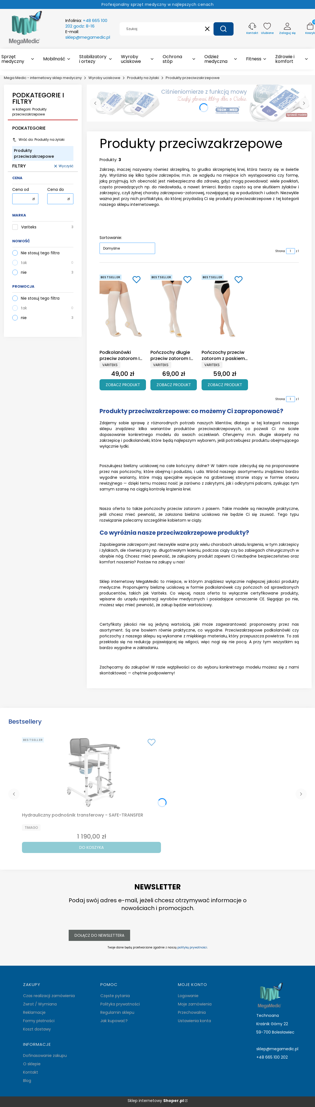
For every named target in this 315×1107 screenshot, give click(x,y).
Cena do (55, 189)
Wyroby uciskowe (104, 77)
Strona (280, 251)
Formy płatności (38, 1021)
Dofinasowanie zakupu (45, 1055)
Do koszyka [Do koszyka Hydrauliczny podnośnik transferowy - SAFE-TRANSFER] (91, 847)
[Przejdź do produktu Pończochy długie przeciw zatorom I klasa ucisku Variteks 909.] (173, 309)
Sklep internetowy (156, 1100)
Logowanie (188, 995)
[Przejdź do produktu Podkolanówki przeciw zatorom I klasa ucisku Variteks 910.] (123, 309)
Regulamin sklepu (117, 1012)
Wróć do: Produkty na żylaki (38, 139)
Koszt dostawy (37, 1029)
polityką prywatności (192, 947)
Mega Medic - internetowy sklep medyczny (43, 77)
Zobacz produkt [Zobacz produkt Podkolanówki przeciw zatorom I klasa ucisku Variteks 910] (123, 384)
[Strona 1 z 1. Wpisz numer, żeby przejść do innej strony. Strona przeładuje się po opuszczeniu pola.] (290, 251)
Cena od (20, 189)
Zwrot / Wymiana (40, 1004)
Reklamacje (34, 1012)
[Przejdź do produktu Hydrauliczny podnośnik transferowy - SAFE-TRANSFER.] (91, 772)
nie (24, 272)
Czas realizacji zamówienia (49, 995)
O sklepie (32, 1064)
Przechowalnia (192, 1012)
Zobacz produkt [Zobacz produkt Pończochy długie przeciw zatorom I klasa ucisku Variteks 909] (174, 384)
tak (24, 262)
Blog (27, 1080)
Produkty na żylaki (143, 77)
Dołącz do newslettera (99, 935)
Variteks (28, 227)
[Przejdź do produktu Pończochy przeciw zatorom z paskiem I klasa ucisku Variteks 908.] (225, 309)
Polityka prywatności (120, 1004)
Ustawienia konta (194, 1021)
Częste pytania (115, 995)
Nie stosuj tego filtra (40, 253)
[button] (224, 29)
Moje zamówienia (195, 1004)
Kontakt (30, 1072)
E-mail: (87, 34)
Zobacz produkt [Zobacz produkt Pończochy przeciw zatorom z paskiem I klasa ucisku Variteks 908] (224, 384)
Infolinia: (86, 23)
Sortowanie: (111, 237)
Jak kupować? (114, 1021)
